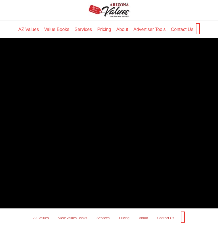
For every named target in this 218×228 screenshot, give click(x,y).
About (122, 29)
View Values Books (72, 218)
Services (83, 29)
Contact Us (182, 29)
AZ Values (28, 29)
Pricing (104, 29)
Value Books (56, 29)
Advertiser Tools (149, 29)
